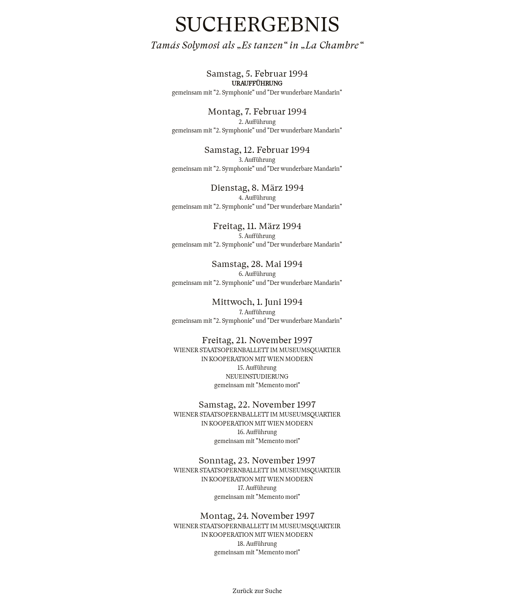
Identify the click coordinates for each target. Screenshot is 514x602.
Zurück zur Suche (257, 591)
